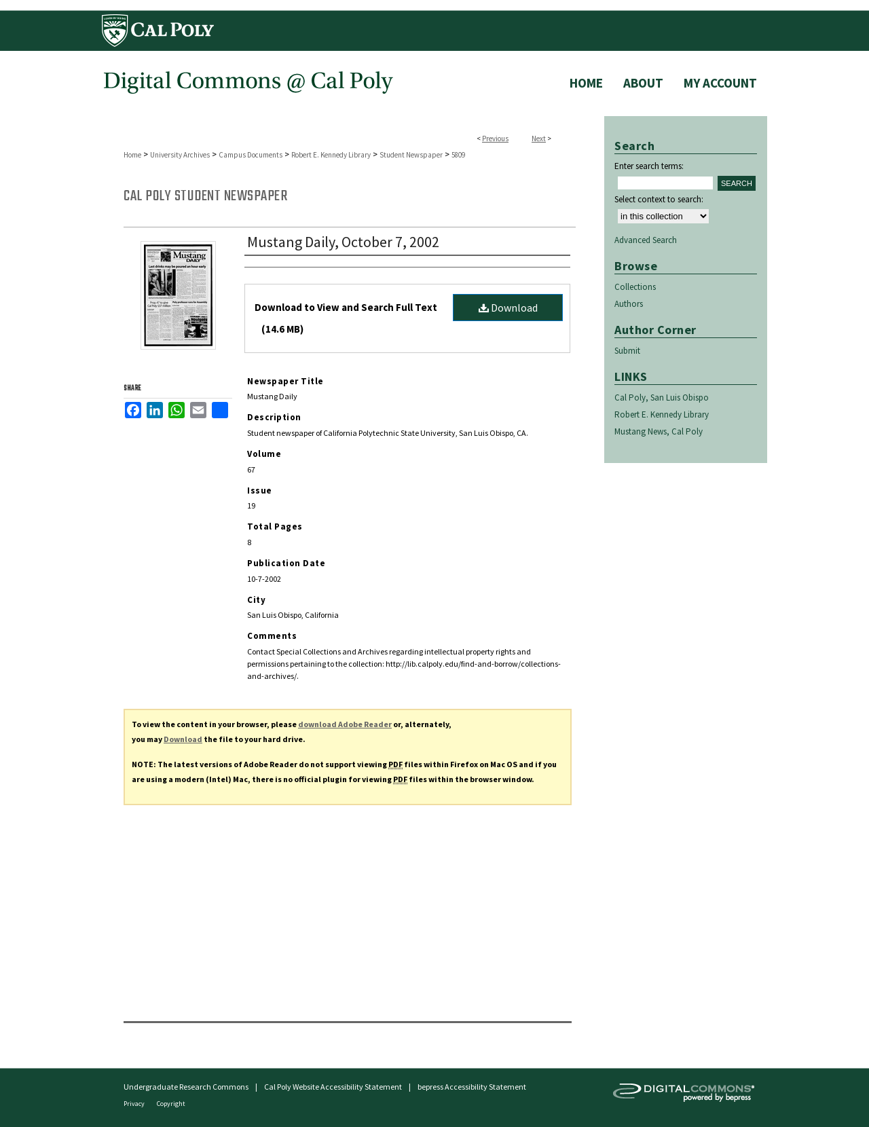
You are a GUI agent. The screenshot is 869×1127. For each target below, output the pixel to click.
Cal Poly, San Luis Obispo (661, 397)
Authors (628, 304)
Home (132, 155)
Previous (495, 138)
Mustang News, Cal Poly (658, 431)
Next (539, 138)
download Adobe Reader (345, 724)
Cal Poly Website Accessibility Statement (333, 1087)
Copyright (171, 1103)
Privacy (135, 1103)
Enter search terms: (649, 166)
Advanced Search (645, 240)
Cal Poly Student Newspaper (205, 196)
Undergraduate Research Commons (186, 1087)
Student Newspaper (411, 155)
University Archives (180, 155)
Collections (635, 287)
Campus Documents (250, 155)
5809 (458, 155)
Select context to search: (658, 199)
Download (508, 307)
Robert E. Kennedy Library (331, 155)
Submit (627, 350)
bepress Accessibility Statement (472, 1087)
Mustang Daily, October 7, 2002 (343, 241)
